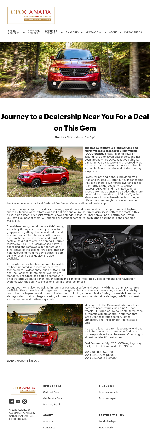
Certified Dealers (34, 32)
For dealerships (107, 421)
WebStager (15, 413)
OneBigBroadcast (19, 416)
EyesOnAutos (133, 32)
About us (48, 421)
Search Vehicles (13, 32)
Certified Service (51, 32)
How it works (106, 428)
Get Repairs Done (52, 398)
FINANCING (72, 32)
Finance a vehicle (108, 392)
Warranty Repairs (52, 404)
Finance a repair (107, 398)
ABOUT (113, 32)
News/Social (94, 32)
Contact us (49, 428)
